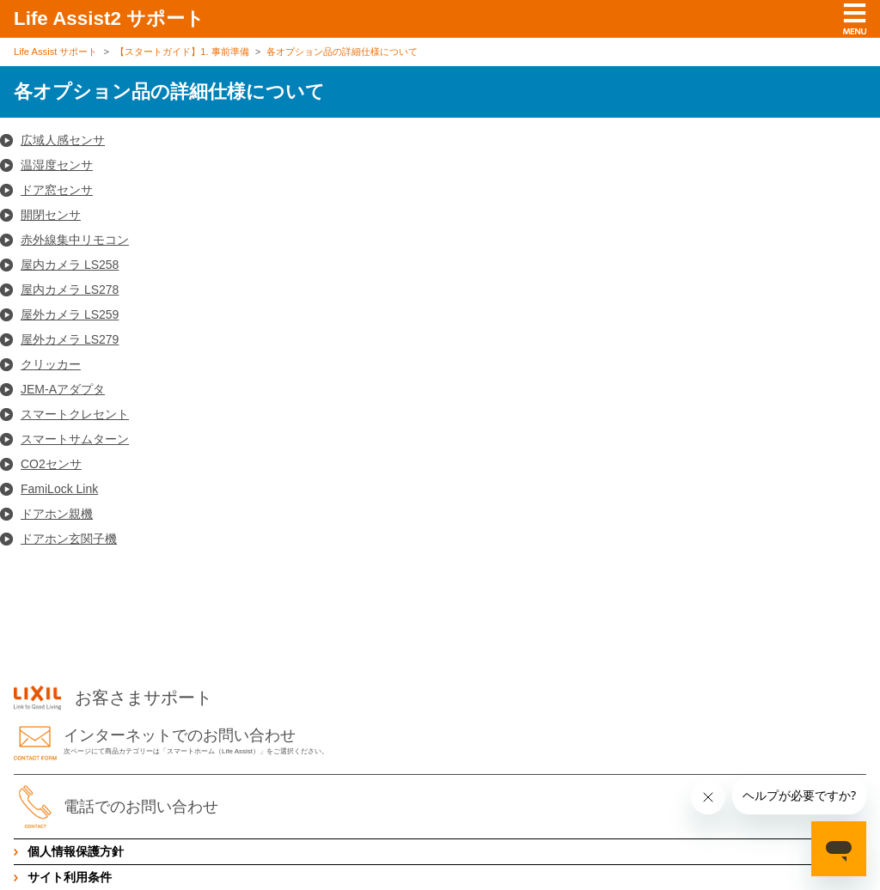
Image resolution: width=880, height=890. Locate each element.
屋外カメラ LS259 (70, 314)
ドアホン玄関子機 (69, 539)
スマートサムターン (75, 439)
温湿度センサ (57, 165)
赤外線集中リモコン (75, 240)
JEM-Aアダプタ (63, 389)
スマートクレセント (75, 414)
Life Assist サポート (55, 51)
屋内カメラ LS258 (70, 264)
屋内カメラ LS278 (70, 289)
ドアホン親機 (57, 514)
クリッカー (51, 364)
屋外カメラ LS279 (70, 339)
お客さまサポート (113, 698)
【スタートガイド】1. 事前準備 (181, 51)
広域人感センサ (63, 140)
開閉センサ (51, 215)
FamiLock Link (59, 489)
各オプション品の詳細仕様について (342, 51)
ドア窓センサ (57, 190)
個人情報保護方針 (76, 851)
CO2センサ (51, 464)
